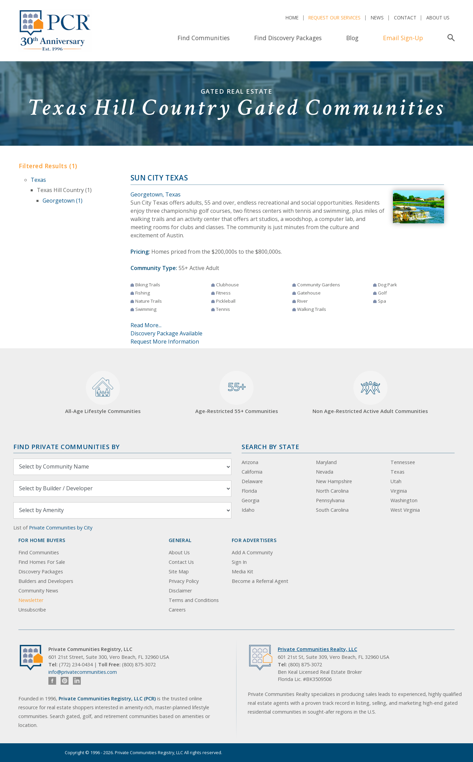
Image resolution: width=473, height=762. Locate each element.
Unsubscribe (32, 609)
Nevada (324, 472)
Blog (352, 38)
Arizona (250, 462)
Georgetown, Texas (156, 194)
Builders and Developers (45, 581)
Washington (404, 500)
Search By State (270, 446)
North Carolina (332, 491)
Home (292, 17)
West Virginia (405, 510)
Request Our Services (334, 17)
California (252, 472)
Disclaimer (180, 590)
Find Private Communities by (66, 446)
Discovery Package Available (166, 333)
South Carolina (332, 510)
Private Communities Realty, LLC (317, 649)
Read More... (146, 325)
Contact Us (181, 562)
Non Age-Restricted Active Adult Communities (370, 393)
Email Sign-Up (403, 38)
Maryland (326, 462)
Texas (38, 180)
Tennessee (403, 462)
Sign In (239, 562)
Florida (249, 491)
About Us (437, 17)
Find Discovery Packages (288, 38)
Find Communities (204, 38)
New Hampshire (334, 481)
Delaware (252, 481)
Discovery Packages (40, 571)
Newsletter (30, 600)
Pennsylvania (330, 500)
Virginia (399, 491)
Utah (396, 481)
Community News (38, 590)
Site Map (179, 571)
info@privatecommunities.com (82, 672)
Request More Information (165, 341)
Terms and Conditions (194, 600)
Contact (405, 17)
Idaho (248, 510)
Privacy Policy (184, 581)
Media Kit (242, 571)
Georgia (250, 500)
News (377, 17)
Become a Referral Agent (260, 581)
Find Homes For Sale (41, 562)
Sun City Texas (159, 177)
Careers (177, 609)
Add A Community (252, 552)
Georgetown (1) (62, 200)
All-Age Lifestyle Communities (103, 393)
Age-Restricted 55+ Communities (236, 393)
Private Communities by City (60, 527)
